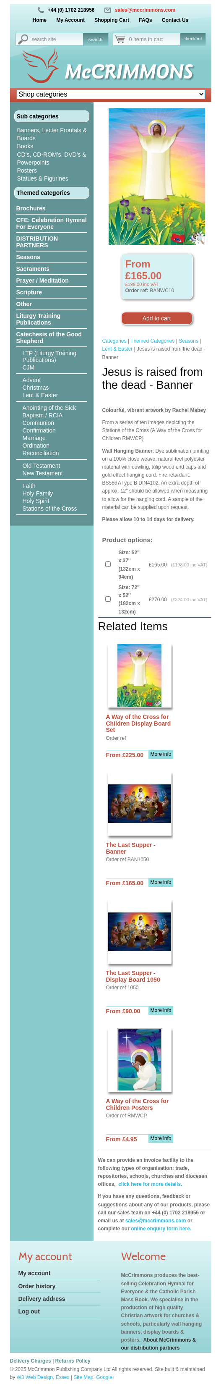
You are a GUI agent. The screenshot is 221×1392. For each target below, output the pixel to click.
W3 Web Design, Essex (43, 1377)
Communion (38, 422)
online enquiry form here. (161, 1229)
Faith (29, 485)
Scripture (29, 292)
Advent (32, 380)
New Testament (43, 473)
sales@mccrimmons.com (145, 10)
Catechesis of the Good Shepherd (49, 337)
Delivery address (41, 1298)
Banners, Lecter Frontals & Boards (52, 134)
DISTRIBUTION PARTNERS (37, 242)
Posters (27, 170)
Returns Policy (73, 1361)
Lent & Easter (40, 395)
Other (24, 304)
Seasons (28, 257)
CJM (29, 367)
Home (40, 20)
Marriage (34, 438)
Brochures (31, 208)
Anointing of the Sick (49, 407)
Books (25, 146)
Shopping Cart (111, 20)
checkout (192, 38)
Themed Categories (152, 341)
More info (160, 754)
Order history (37, 1286)
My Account (70, 20)
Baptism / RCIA (43, 415)
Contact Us (175, 20)
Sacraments (32, 268)
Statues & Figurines (42, 178)
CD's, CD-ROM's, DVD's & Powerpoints (51, 158)
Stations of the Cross (50, 508)
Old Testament (41, 465)
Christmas (36, 387)
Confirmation (39, 430)
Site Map (83, 1377)
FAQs (145, 20)
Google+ (105, 1377)
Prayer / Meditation (42, 280)
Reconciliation (41, 453)
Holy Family (38, 493)
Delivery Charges (30, 1361)
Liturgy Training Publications (38, 319)
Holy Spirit (36, 501)
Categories (114, 341)
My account (34, 1273)
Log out (29, 1311)
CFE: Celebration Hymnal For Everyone (51, 223)
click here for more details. (149, 1184)
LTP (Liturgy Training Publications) (50, 356)
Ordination (36, 445)
